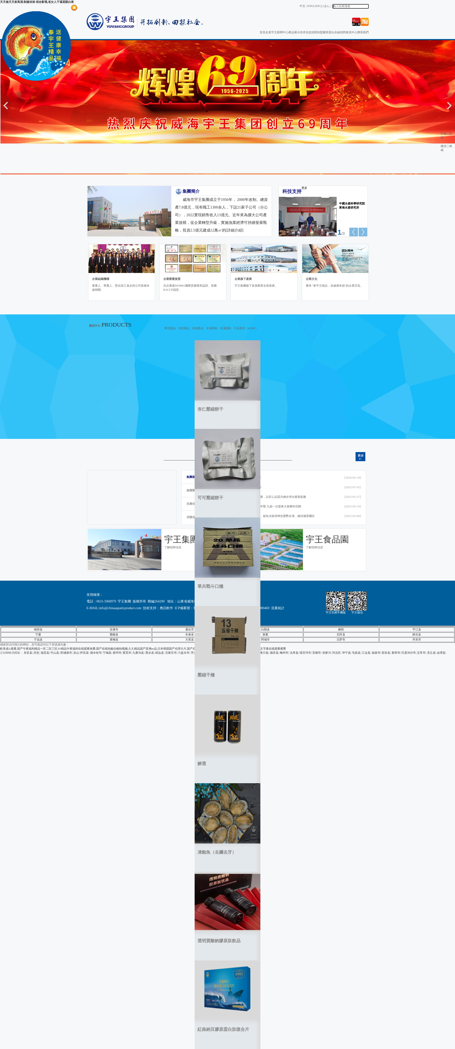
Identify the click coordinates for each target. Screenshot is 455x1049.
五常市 (421, 652)
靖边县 (159, 652)
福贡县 (45, 652)
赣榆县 (114, 634)
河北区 (336, 652)
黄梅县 (114, 639)
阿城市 (265, 639)
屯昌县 (356, 652)
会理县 (441, 652)
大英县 (189, 639)
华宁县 (346, 652)
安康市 (114, 629)
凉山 (76, 652)
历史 (36, 652)
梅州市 (284, 652)
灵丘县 (431, 652)
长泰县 (189, 634)
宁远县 (38, 639)
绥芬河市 (305, 652)
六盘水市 (183, 652)
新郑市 (396, 652)
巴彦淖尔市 (408, 652)
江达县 (366, 652)
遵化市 (189, 629)
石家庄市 (171, 652)
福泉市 (376, 652)
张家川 (326, 652)
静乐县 (416, 634)
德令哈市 (96, 652)
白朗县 (265, 629)
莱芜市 (127, 652)
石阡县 (341, 634)
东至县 (28, 652)
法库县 (294, 652)
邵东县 (386, 652)
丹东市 (416, 639)
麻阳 (341, 629)
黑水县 (149, 652)
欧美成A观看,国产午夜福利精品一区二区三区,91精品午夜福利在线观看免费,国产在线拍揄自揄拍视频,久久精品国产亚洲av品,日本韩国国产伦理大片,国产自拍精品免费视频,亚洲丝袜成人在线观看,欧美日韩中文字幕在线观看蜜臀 (143, 648)
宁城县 (107, 652)
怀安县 (84, 652)
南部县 (38, 629)
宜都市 (316, 652)
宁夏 (38, 634)
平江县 (416, 629)
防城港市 (66, 652)
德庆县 (274, 652)
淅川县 (264, 652)
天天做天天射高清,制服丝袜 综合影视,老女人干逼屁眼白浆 (37, 2)
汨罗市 (341, 639)
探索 (265, 634)
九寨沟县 (138, 652)
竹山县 (54, 652)
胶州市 (117, 652)
